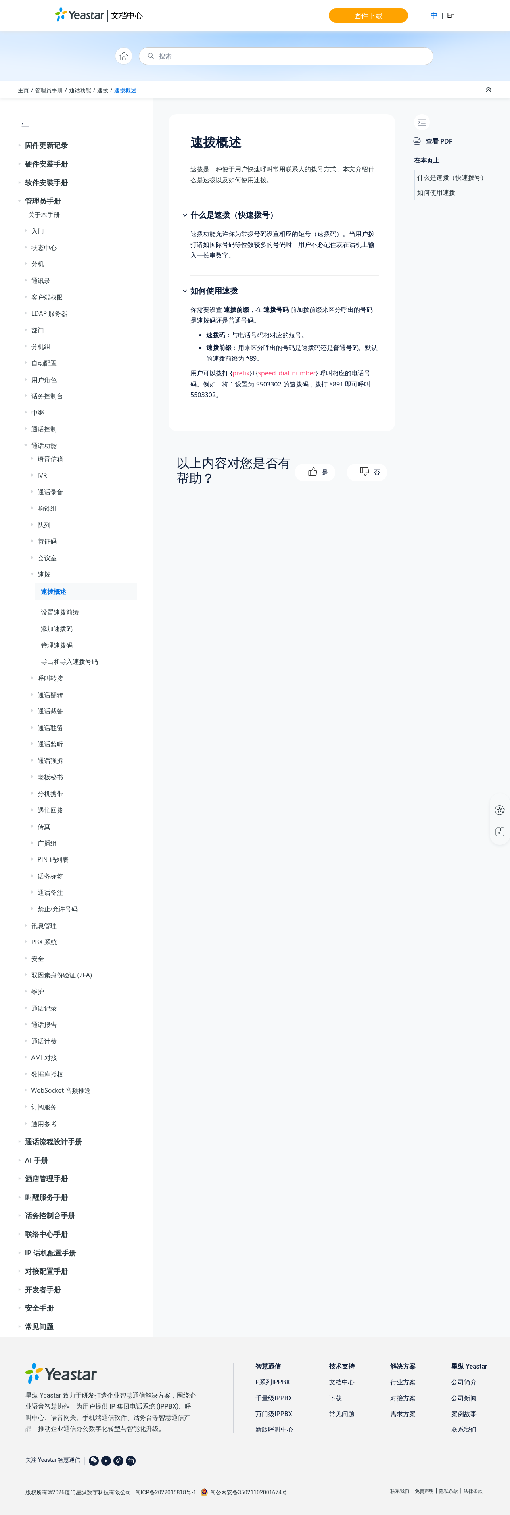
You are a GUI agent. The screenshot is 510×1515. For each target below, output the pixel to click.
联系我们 (464, 1429)
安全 (37, 958)
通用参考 (44, 1123)
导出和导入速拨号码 (69, 661)
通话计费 (44, 1041)
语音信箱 (50, 458)
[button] (20, 145)
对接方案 (403, 1398)
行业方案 (403, 1382)
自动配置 (44, 363)
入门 (37, 231)
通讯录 (40, 280)
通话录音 (50, 492)
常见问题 (39, 1326)
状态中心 (44, 247)
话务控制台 (47, 396)
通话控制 (44, 429)
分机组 (40, 346)
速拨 (102, 90)
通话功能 (80, 90)
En (451, 15)
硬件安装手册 (46, 164)
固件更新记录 (46, 145)
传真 (44, 826)
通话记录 (44, 1008)
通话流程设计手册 (53, 1141)
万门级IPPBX (273, 1414)
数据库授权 (47, 1074)
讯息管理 (44, 925)
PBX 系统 (44, 942)
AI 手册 (36, 1160)
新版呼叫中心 (274, 1429)
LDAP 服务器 (49, 313)
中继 (37, 412)
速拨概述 (125, 90)
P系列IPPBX (272, 1382)
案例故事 (464, 1414)
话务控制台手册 (50, 1215)
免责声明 (424, 1491)
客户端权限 (47, 297)
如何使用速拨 (436, 192)
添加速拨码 (57, 628)
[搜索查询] (286, 56)
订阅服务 (44, 1107)
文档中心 (127, 15)
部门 (37, 330)
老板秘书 (50, 777)
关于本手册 (44, 214)
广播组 (47, 843)
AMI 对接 (44, 1057)
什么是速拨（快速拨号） (452, 177)
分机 (37, 264)
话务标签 (50, 876)
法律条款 (473, 1491)
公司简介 (464, 1382)
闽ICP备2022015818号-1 (165, 1492)
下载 (335, 1398)
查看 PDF (439, 141)
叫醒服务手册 (46, 1197)
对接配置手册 (46, 1271)
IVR (42, 475)
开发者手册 (43, 1289)
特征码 (47, 541)
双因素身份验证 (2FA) (61, 975)
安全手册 (39, 1308)
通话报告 (44, 1024)
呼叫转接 (50, 678)
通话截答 (50, 711)
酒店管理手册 (46, 1178)
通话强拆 (50, 760)
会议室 (47, 558)
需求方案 (403, 1414)
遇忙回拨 (50, 810)
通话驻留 (50, 727)
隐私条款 (448, 1491)
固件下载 (368, 15)
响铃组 (47, 508)
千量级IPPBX (273, 1398)
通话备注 (50, 892)
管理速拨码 (57, 645)
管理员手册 (49, 90)
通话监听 (50, 744)
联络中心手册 (46, 1234)
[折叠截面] (489, 90)
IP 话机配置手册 (50, 1252)
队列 (44, 525)
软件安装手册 (46, 182)
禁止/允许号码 (58, 909)
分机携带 (50, 793)
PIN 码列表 (53, 859)
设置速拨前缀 (60, 612)
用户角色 (44, 379)
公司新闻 (464, 1398)
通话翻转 (50, 694)
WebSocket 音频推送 (61, 1090)
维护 (37, 991)
